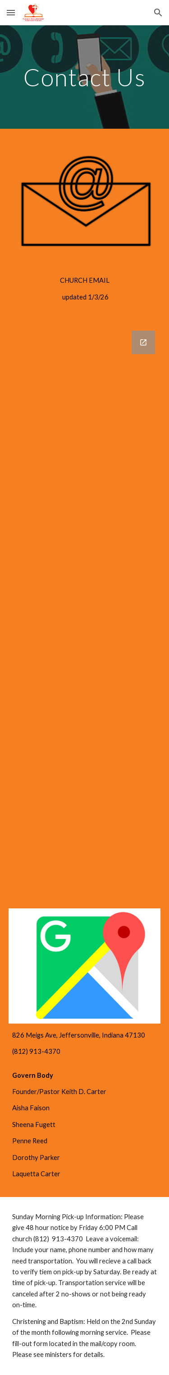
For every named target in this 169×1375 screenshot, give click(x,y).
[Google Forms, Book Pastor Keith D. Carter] (85, 594)
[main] (85, 77)
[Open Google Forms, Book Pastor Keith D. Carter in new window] (143, 342)
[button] (11, 12)
